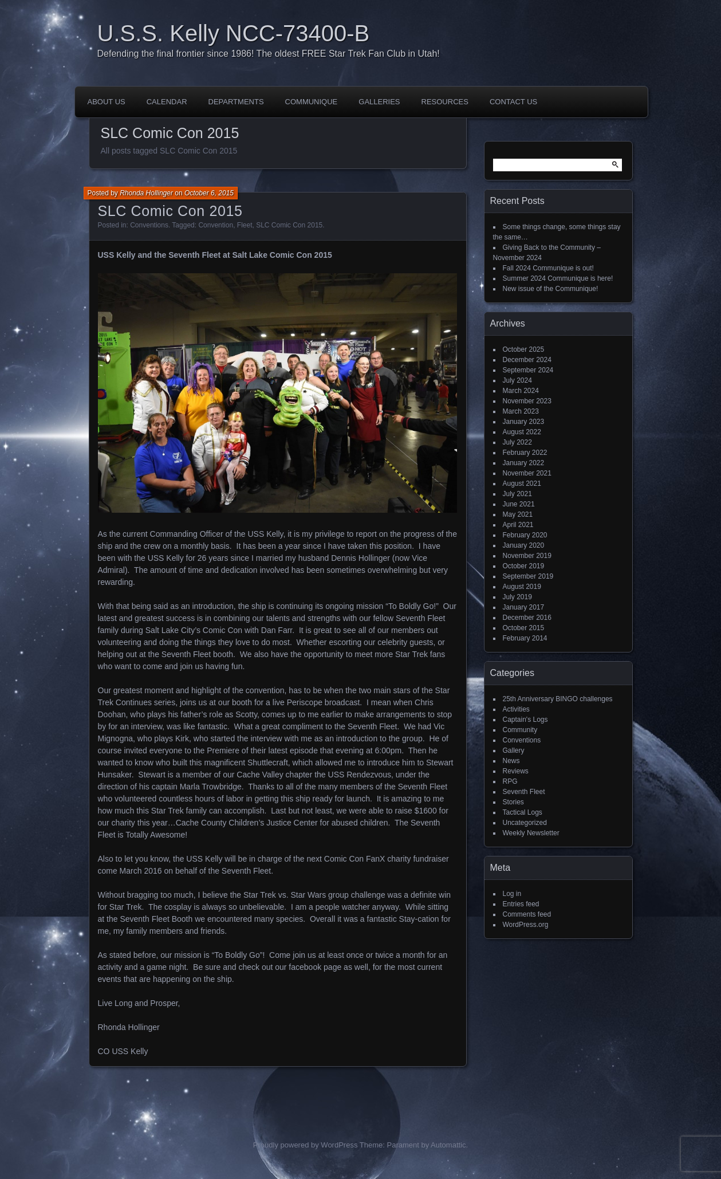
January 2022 (524, 463)
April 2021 (518, 525)
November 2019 (527, 556)
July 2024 (517, 380)
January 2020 (524, 545)
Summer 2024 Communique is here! (558, 278)
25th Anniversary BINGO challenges (558, 699)
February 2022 (525, 453)
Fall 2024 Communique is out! (548, 268)
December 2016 (527, 618)
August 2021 (522, 484)
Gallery (514, 750)
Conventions (149, 225)
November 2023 (527, 401)
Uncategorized (525, 823)
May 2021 (518, 514)
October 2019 (524, 566)
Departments (236, 101)
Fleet (245, 225)
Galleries (379, 101)
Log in (512, 894)
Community (520, 730)
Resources (444, 101)
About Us (106, 101)
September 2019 (528, 576)
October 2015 (524, 628)
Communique (311, 101)
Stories (513, 802)
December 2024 (527, 360)
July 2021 (517, 494)
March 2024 (521, 391)
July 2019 (517, 597)
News (511, 761)
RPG (510, 781)
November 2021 (527, 473)
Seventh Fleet (524, 792)
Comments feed (527, 914)
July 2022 (517, 442)
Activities (516, 709)
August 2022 (522, 432)
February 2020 (525, 535)
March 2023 (521, 411)
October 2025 (524, 349)
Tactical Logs (522, 812)
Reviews (516, 771)
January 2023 (524, 422)
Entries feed (521, 904)
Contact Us (513, 101)
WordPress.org (526, 925)
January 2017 (524, 607)
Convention (215, 225)
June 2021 (519, 504)
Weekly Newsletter (531, 833)
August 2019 (522, 587)
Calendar (167, 101)
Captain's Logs (525, 720)
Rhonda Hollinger (146, 193)
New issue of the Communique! (550, 289)
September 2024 (528, 370)
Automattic (448, 1145)
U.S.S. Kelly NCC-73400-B (233, 33)
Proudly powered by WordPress (305, 1145)
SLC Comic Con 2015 (170, 211)
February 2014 (525, 638)
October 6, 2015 (209, 193)
